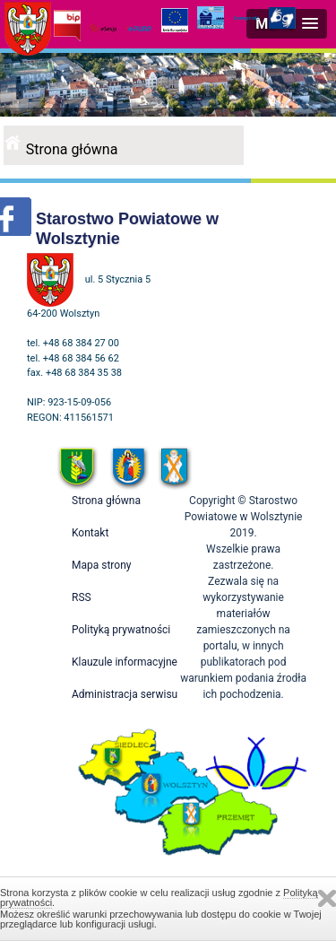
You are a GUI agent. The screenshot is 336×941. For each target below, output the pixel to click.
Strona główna (72, 149)
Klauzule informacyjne (124, 662)
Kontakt (90, 533)
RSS (81, 597)
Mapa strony (101, 565)
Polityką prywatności (121, 629)
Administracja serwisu (124, 694)
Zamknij (327, 898)
